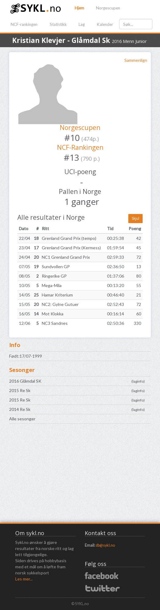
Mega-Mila (52, 285)
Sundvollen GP (56, 266)
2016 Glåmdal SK (25, 381)
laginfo (138, 381)
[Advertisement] (80, 475)
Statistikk (58, 24)
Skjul (135, 218)
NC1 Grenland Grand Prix (66, 257)
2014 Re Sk (19, 409)
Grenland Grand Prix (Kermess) (71, 247)
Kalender (105, 24)
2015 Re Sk (19, 390)
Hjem (79, 7)
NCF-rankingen (24, 24)
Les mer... (24, 578)
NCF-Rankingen (80, 147)
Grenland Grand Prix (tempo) (69, 238)
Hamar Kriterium (57, 294)
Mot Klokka (52, 313)
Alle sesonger (22, 418)
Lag (82, 24)
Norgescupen (108, 7)
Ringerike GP (54, 276)
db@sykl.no (105, 545)
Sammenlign (135, 60)
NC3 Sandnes (55, 323)
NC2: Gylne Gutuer (60, 304)
